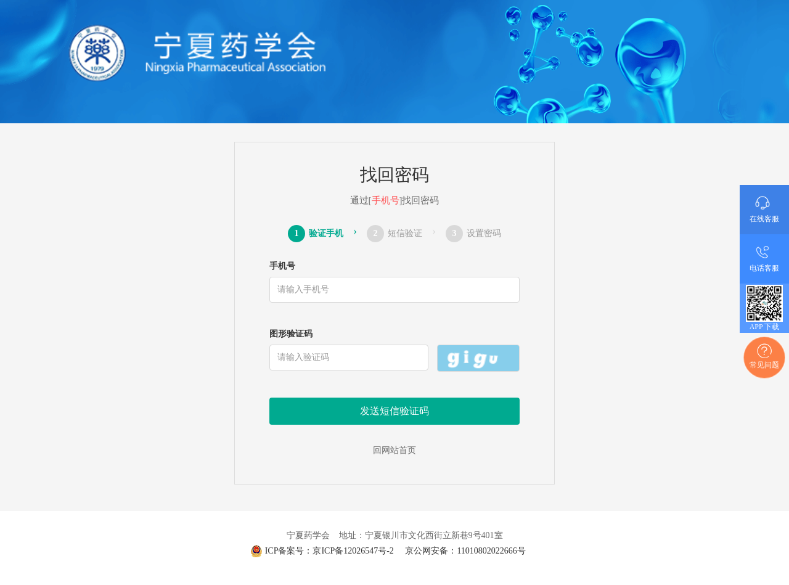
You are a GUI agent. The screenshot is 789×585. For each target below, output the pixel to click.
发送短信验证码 (394, 411)
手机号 (282, 266)
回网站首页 (394, 450)
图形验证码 (291, 333)
